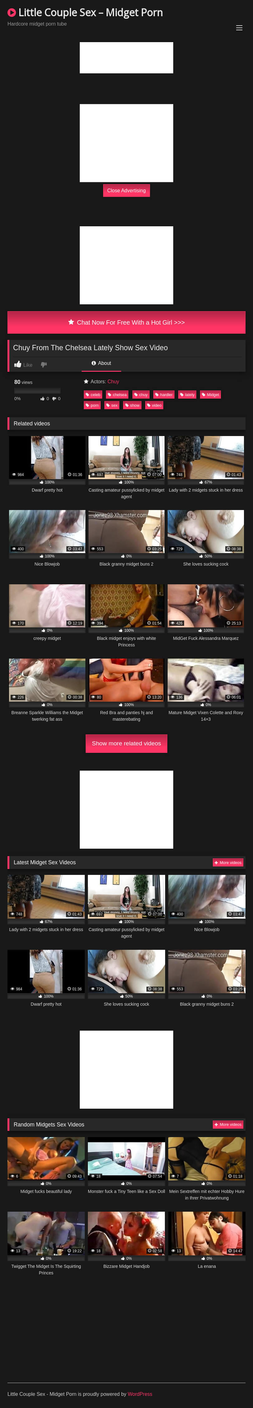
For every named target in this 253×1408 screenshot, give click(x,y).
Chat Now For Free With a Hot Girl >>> (126, 322)
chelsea (117, 394)
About (101, 363)
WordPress (140, 1394)
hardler (164, 394)
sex (111, 405)
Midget (210, 394)
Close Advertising (126, 190)
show (132, 405)
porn (92, 405)
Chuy (113, 381)
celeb (93, 394)
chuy (141, 394)
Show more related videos (126, 743)
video (154, 405)
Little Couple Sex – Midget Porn (85, 12)
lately (187, 394)
